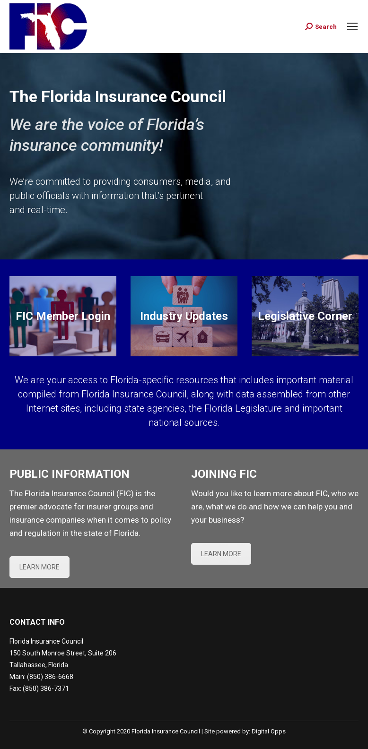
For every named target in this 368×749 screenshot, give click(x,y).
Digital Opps (269, 731)
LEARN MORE (39, 567)
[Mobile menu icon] (352, 26)
